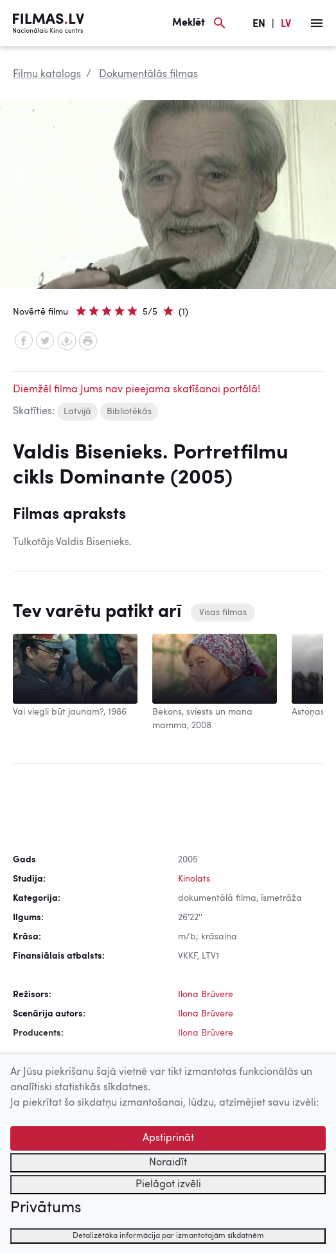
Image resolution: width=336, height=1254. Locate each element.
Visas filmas (223, 612)
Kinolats (194, 879)
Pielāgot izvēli (168, 1185)
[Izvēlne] (317, 23)
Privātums (45, 1208)
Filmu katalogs (47, 74)
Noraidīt (168, 1163)
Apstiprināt (168, 1138)
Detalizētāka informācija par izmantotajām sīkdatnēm (168, 1236)
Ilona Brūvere (205, 994)
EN (258, 24)
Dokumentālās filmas (148, 74)
